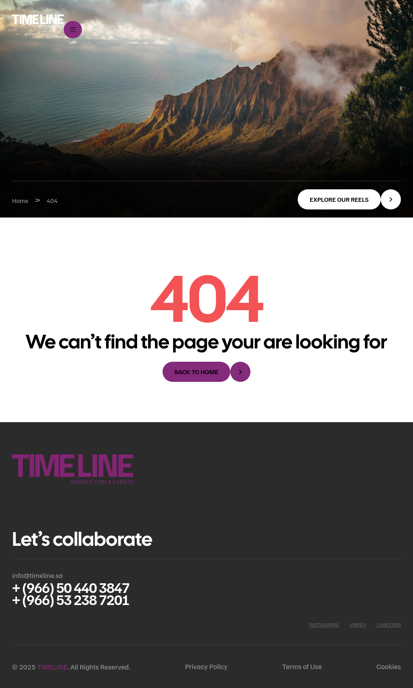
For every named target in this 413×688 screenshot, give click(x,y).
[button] (349, 199)
